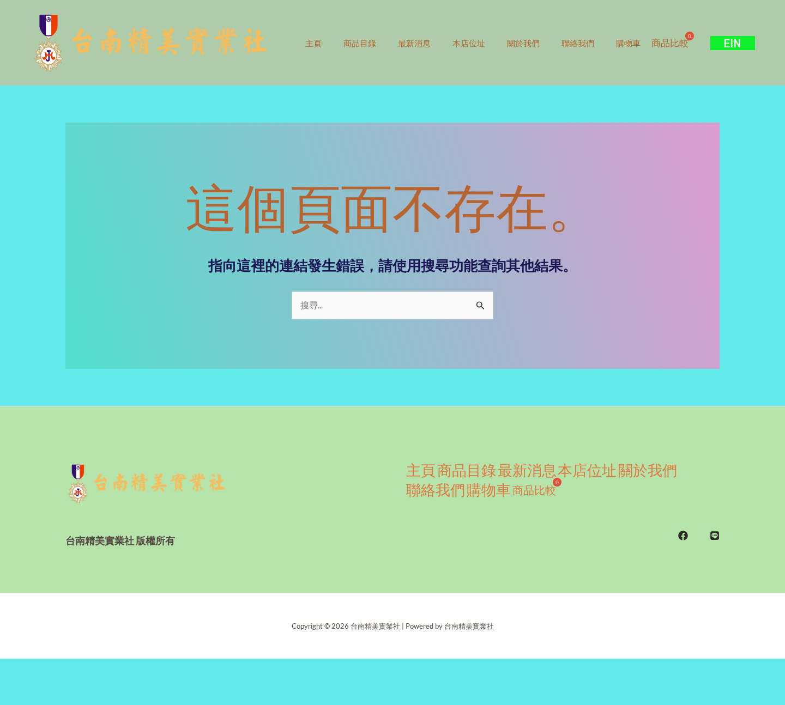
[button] (738, 65)
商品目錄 (368, 33)
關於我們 (548, 33)
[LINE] (715, 573)
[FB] (683, 573)
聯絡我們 (607, 33)
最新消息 (428, 33)
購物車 (663, 33)
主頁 (316, 33)
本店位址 (488, 33)
